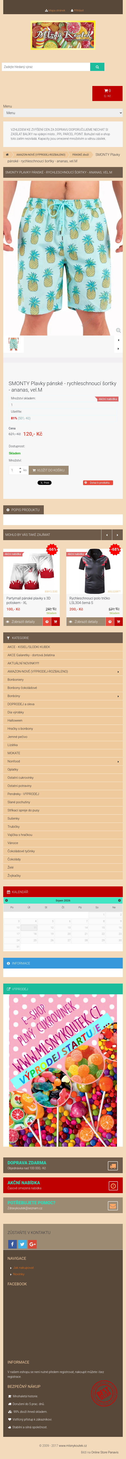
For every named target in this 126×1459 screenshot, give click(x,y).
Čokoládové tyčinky (21, 851)
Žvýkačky (14, 876)
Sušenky (13, 818)
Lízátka (13, 745)
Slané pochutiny (19, 802)
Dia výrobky (16, 712)
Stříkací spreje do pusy (23, 810)
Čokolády (14, 859)
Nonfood (63, 761)
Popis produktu (22, 510)
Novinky (18, 1274)
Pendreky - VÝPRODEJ (23, 794)
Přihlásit (77, 10)
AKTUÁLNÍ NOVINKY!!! (23, 663)
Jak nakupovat (23, 1268)
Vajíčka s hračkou (20, 835)
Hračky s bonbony (20, 729)
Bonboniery (16, 680)
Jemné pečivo (17, 737)
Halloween (15, 720)
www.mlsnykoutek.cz (73, 1445)
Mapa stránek (55, 10)
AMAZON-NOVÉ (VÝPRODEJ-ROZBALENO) (40, 154)
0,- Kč (107, 93)
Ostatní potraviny (20, 786)
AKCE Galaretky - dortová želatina (31, 655)
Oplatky (13, 769)
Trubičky (14, 827)
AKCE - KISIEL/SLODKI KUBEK (29, 647)
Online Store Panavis (104, 1452)
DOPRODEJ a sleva (21, 704)
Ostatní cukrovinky (21, 778)
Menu (7, 106)
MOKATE (14, 753)
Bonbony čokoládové (22, 688)
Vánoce (13, 843)
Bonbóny (63, 696)
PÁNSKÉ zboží (80, 154)
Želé (11, 867)
